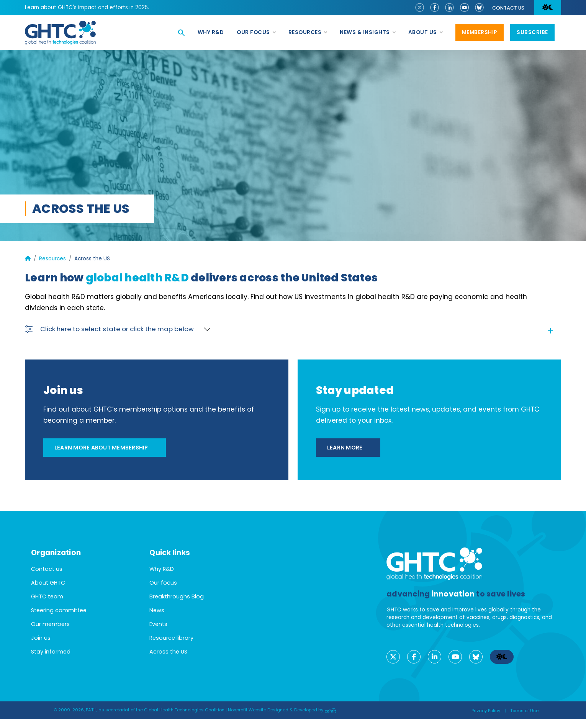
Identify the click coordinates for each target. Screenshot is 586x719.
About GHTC (48, 583)
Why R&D (211, 32)
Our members (50, 624)
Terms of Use (524, 711)
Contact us (508, 8)
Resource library (171, 638)
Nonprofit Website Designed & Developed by (282, 710)
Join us (41, 638)
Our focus (256, 32)
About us (425, 32)
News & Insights (367, 32)
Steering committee (59, 610)
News (156, 610)
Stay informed (50, 651)
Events (158, 624)
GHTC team (47, 596)
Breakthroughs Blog (176, 596)
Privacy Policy (485, 711)
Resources (307, 32)
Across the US (168, 651)
